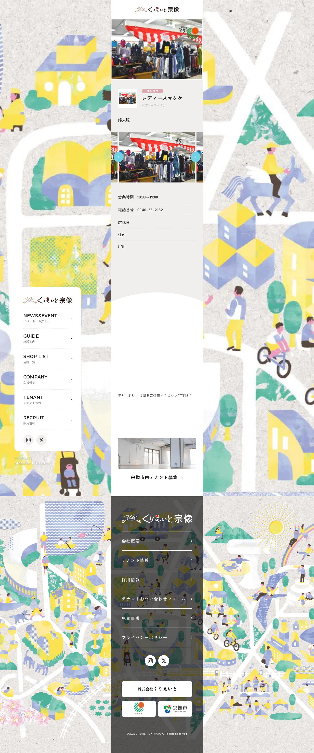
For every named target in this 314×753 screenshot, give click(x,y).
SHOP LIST (47, 359)
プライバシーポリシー (145, 637)
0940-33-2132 (150, 209)
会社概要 (131, 541)
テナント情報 (135, 560)
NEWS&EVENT (47, 318)
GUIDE (47, 338)
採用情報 (131, 579)
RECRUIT (47, 420)
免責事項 (131, 618)
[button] (119, 157)
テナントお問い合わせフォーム (154, 599)
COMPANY (47, 379)
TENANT (47, 400)
